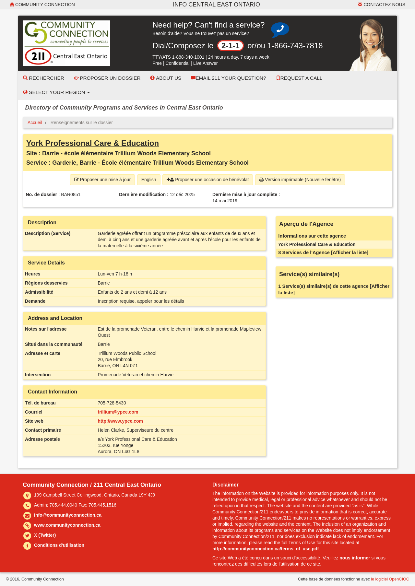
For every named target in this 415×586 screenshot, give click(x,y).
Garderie (64, 162)
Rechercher (43, 78)
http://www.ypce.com (120, 421)
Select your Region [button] (56, 92)
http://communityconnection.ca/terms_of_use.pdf (265, 548)
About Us (165, 78)
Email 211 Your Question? (228, 78)
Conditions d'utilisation (59, 545)
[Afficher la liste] (349, 252)
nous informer (354, 557)
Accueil (35, 122)
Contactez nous (381, 4)
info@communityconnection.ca (67, 515)
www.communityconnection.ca (67, 525)
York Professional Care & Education (92, 143)
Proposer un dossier (107, 78)
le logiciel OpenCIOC (390, 579)
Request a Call (299, 78)
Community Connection (42, 4)
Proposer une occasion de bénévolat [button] (208, 179)
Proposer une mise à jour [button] (102, 179)
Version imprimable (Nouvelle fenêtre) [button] (300, 179)
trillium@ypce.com (118, 412)
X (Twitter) (45, 535)
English (148, 179)
